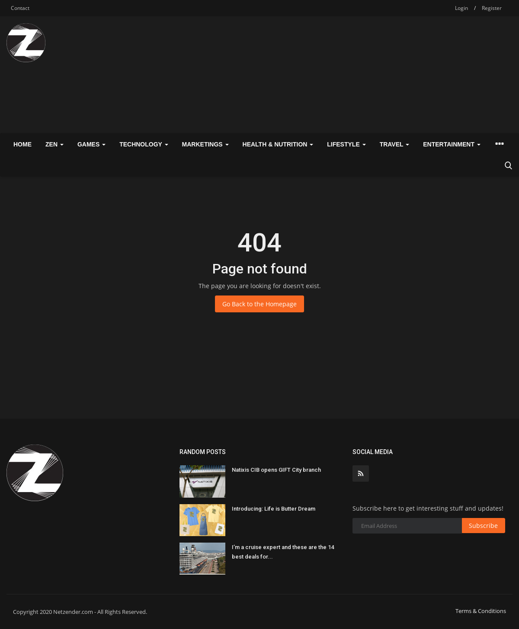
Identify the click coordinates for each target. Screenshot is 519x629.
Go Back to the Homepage (259, 304)
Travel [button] (395, 144)
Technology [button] (143, 144)
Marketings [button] (205, 144)
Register (492, 8)
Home (22, 144)
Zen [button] (54, 144)
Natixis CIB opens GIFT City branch (276, 470)
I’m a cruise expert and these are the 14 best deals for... (283, 552)
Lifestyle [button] (346, 144)
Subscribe (483, 525)
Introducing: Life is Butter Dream (273, 508)
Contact (20, 8)
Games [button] (91, 144)
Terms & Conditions (480, 611)
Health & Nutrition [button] (278, 144)
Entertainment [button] (452, 144)
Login (461, 8)
